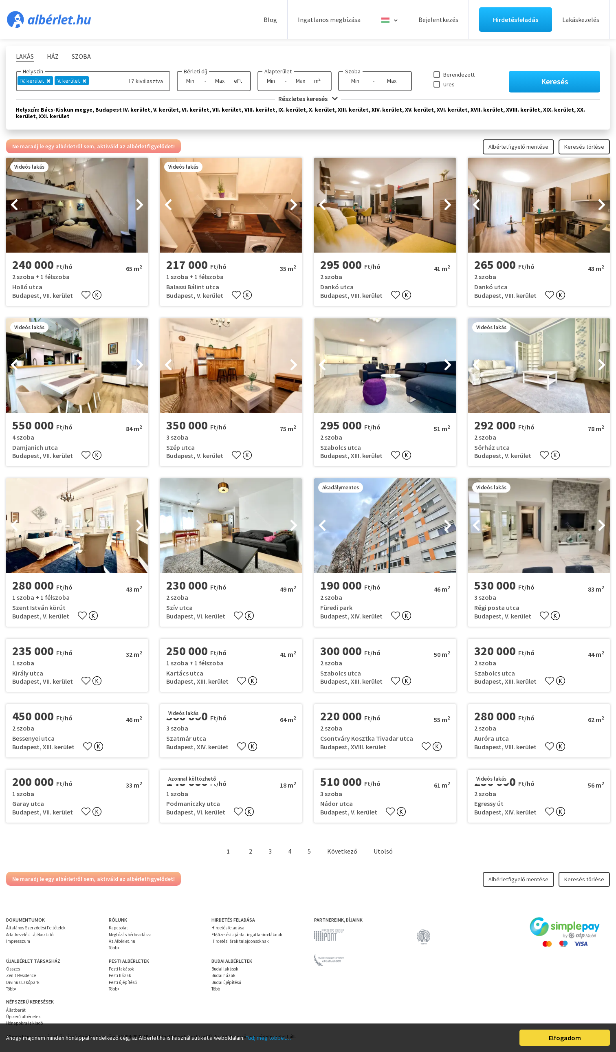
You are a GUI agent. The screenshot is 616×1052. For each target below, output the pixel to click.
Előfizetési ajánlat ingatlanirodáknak (246, 935)
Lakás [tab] (25, 56)
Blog (270, 19)
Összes (13, 969)
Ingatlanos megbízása (329, 19)
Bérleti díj (195, 71)
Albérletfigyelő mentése (518, 146)
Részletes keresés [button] (308, 99)
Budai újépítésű (226, 982)
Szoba (353, 71)
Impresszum (18, 941)
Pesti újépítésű (123, 982)
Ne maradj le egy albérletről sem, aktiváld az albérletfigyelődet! (93, 146)
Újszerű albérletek (23, 1016)
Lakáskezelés (580, 19)
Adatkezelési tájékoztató (29, 935)
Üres (449, 84)
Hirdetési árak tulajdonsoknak (240, 941)
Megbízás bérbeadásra (130, 935)
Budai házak (223, 975)
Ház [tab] (53, 56)
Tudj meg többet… (268, 1037)
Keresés (554, 81)
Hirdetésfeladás (515, 19)
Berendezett (459, 74)
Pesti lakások (121, 969)
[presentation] (14, 205)
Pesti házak (120, 975)
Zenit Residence (21, 975)
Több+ (114, 948)
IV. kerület (35, 80)
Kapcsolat (118, 928)
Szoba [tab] (81, 56)
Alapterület (278, 71)
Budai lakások (224, 969)
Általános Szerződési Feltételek (36, 928)
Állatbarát (16, 1010)
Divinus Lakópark (23, 982)
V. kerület (71, 80)
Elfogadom (565, 1038)
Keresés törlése (584, 146)
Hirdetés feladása (227, 928)
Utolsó (383, 851)
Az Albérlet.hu (122, 941)
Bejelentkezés (438, 19)
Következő (342, 851)
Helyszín (33, 71)
